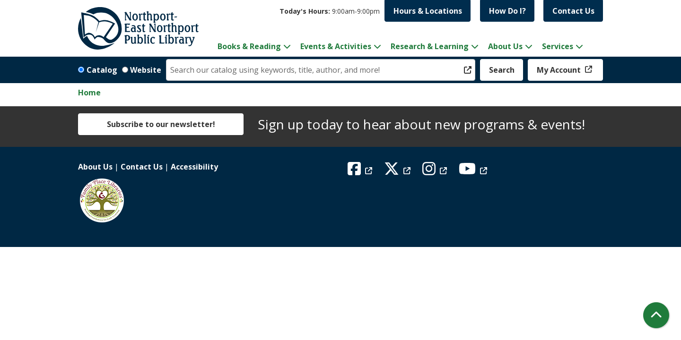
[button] (329, 11)
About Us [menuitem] (505, 46)
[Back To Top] (656, 315)
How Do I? (507, 11)
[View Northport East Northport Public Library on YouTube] (474, 171)
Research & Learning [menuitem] (430, 46)
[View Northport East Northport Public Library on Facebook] (361, 171)
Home (89, 92)
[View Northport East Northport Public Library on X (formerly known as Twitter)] (398, 171)
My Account (560, 70)
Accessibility (194, 167)
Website (145, 70)
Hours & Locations (427, 11)
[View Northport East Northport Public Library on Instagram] (435, 171)
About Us (95, 167)
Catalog (102, 70)
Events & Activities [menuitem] (335, 46)
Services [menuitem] (557, 46)
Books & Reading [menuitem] (249, 46)
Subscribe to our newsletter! (161, 124)
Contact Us (573, 11)
